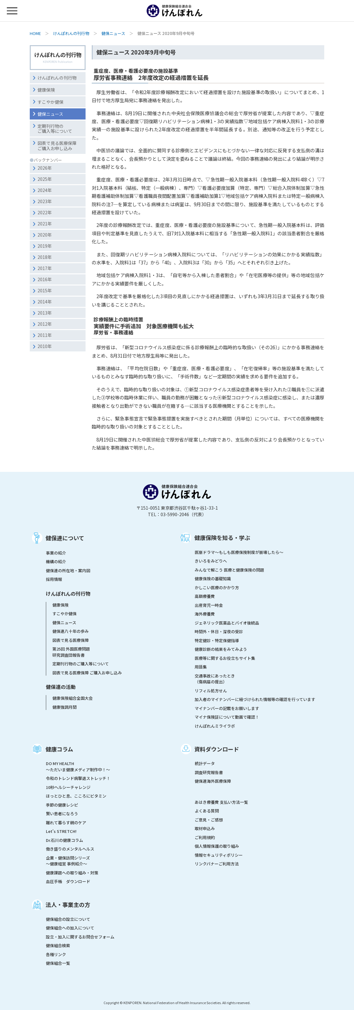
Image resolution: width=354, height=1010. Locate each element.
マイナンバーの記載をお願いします (227, 708)
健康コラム (59, 749)
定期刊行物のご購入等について (55, 128)
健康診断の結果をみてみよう (221, 649)
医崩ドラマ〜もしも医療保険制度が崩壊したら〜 (239, 552)
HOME (35, 33)
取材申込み (205, 828)
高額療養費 (205, 596)
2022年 (45, 212)
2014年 (45, 301)
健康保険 (46, 90)
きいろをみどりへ (211, 561)
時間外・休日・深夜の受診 (219, 631)
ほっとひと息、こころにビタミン (76, 796)
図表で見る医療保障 (70, 640)
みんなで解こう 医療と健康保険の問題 (229, 570)
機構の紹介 (56, 561)
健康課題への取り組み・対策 (72, 873)
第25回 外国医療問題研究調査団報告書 (71, 652)
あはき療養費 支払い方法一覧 (221, 802)
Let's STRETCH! (61, 831)
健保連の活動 (61, 686)
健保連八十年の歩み (70, 631)
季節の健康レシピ (62, 805)
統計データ (205, 763)
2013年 (45, 313)
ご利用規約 (205, 837)
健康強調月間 (64, 707)
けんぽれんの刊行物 (71, 33)
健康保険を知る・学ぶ (222, 537)
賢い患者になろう (62, 813)
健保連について (65, 538)
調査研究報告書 (209, 772)
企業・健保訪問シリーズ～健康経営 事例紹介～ (68, 861)
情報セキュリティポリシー (219, 855)
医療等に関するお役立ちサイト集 (225, 658)
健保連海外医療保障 (213, 781)
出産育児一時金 (209, 605)
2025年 (45, 179)
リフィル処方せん (211, 691)
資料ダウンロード (216, 749)
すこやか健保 (51, 102)
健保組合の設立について (68, 919)
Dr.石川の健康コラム (64, 840)
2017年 (45, 268)
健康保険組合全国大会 (72, 698)
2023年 (45, 201)
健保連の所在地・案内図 (68, 570)
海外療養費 (205, 614)
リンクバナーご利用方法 (217, 864)
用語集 (201, 667)
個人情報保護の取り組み (217, 846)
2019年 (45, 246)
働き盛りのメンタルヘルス (70, 849)
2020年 (45, 235)
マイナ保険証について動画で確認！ (227, 717)
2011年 (45, 335)
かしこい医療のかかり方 (217, 587)
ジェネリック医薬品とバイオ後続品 (227, 623)
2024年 (45, 190)
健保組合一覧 (58, 963)
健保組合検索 (58, 945)
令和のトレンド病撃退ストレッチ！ (78, 778)
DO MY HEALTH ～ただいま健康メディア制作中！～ (78, 766)
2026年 (45, 168)
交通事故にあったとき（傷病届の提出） (215, 679)
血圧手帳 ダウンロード (68, 881)
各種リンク (56, 954)
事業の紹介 (56, 553)
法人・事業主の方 (68, 904)
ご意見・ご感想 (209, 820)
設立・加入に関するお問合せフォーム (80, 937)
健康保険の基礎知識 (213, 578)
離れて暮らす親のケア (66, 822)
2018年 (45, 257)
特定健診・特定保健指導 (217, 640)
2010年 (45, 346)
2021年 (45, 223)
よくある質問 (207, 811)
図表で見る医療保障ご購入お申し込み (57, 145)
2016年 (45, 279)
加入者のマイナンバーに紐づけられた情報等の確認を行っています (255, 699)
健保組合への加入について (70, 928)
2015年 (45, 290)
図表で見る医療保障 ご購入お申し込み (87, 673)
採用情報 (54, 579)
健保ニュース (113, 33)
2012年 (45, 324)
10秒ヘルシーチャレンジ (68, 787)
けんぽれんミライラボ (215, 726)
